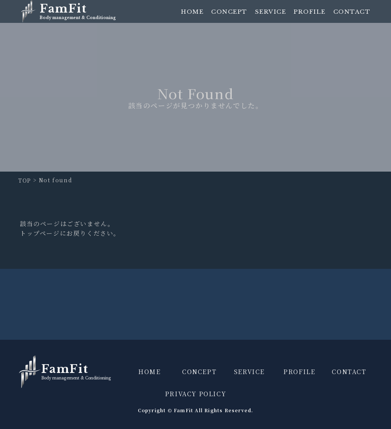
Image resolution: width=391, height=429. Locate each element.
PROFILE (310, 11)
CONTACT (352, 11)
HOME (192, 11)
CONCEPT (229, 11)
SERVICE (270, 11)
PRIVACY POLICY (195, 393)
